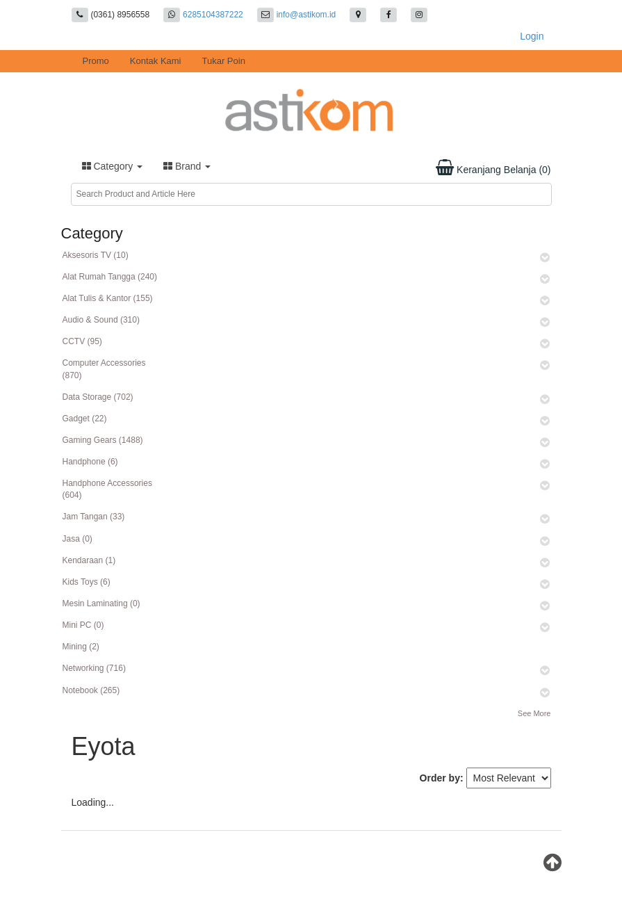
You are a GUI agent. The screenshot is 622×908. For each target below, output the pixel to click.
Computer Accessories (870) (104, 369)
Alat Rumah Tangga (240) (110, 277)
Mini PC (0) (83, 625)
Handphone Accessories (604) (107, 489)
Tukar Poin (223, 61)
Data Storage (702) (98, 397)
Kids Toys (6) (87, 582)
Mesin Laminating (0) (101, 603)
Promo (96, 61)
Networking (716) (94, 668)
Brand (187, 166)
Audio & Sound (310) (101, 320)
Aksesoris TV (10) (96, 255)
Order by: (442, 778)
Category (112, 166)
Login (531, 36)
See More (534, 713)
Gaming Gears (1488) (103, 440)
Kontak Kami (155, 61)
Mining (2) (81, 646)
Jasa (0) (77, 539)
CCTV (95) (82, 341)
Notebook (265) (91, 690)
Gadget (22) (85, 418)
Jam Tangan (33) (94, 516)
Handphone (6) (90, 462)
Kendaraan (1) (89, 560)
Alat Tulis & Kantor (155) (108, 298)
